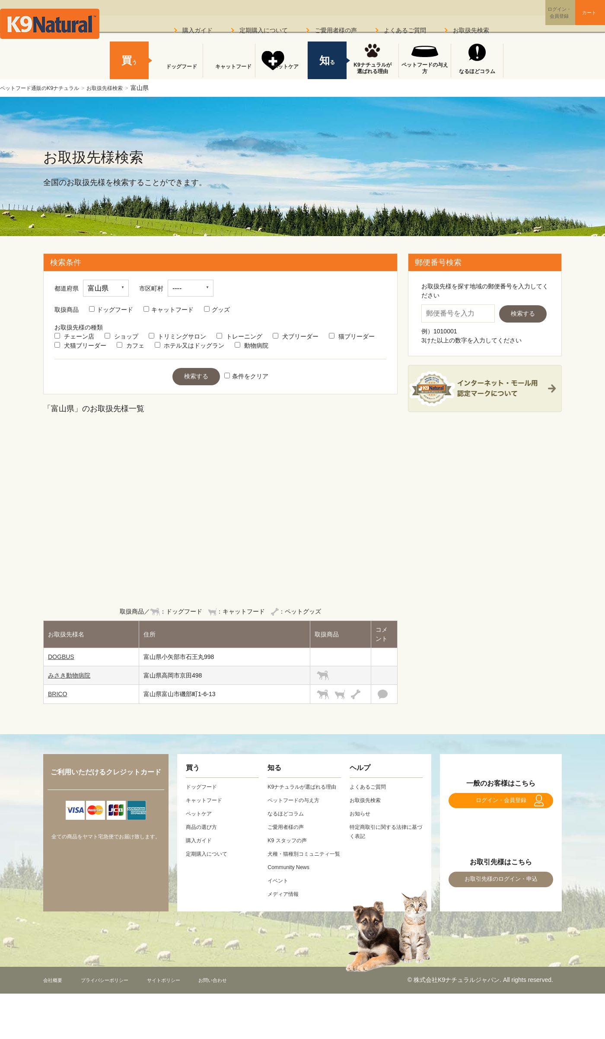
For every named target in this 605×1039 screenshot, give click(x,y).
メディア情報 (285, 911)
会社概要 (55, 997)
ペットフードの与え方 (424, 68)
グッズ (217, 309)
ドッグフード (111, 309)
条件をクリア (246, 376)
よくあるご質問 (405, 30)
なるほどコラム (477, 71)
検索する (196, 376)
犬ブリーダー (295, 336)
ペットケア (281, 71)
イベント (279, 898)
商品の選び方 (204, 826)
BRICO (57, 694)
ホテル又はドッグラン (190, 345)
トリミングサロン (178, 336)
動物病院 (251, 345)
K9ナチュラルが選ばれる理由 (372, 68)
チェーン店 (74, 336)
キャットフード (168, 309)
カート (574, 18)
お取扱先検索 (471, 30)
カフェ (130, 345)
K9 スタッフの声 (290, 849)
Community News (291, 885)
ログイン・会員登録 (501, 805)
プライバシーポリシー (116, 997)
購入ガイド (197, 30)
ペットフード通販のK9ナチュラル (46, 87)
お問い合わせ (244, 997)
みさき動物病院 (69, 675)
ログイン (524, 19)
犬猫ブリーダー (80, 345)
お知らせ (362, 813)
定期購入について (263, 30)
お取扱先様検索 (121, 87)
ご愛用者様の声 (336, 30)
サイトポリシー (186, 997)
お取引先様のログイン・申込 (501, 892)
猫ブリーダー (352, 336)
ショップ (121, 336)
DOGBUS (61, 656)
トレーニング (239, 336)
